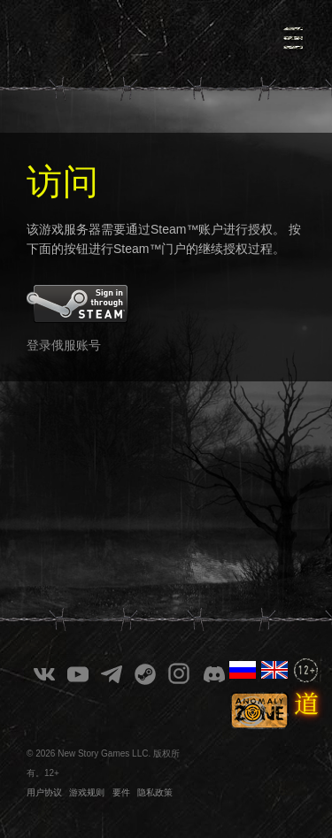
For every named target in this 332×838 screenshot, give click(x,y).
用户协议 (44, 792)
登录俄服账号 (64, 345)
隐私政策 (155, 792)
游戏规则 (86, 792)
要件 (121, 792)
